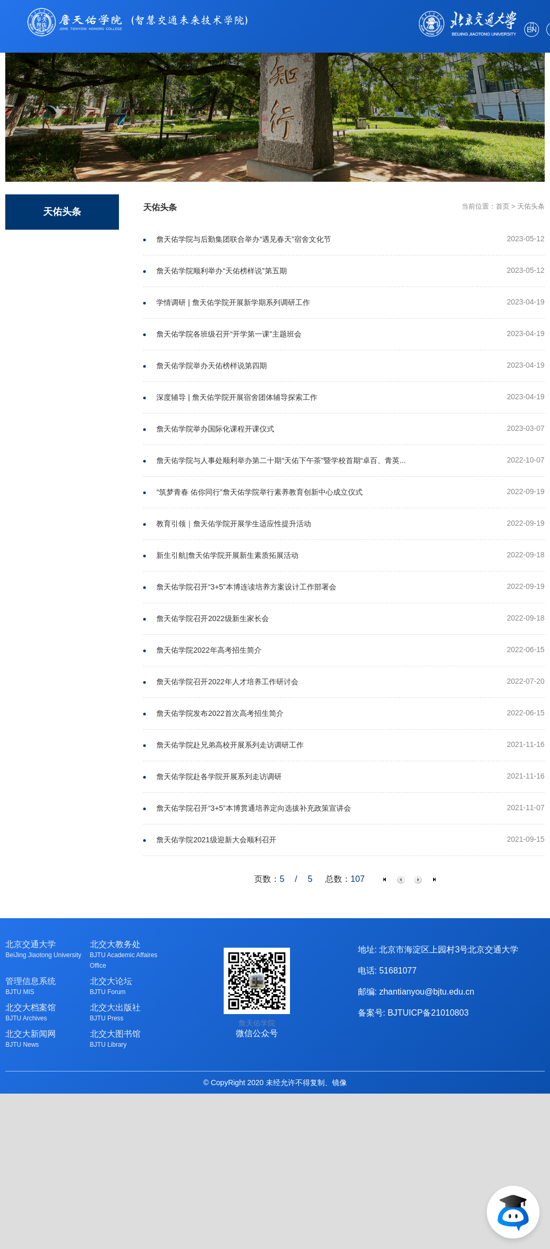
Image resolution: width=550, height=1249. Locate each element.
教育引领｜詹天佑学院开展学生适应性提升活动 (233, 523)
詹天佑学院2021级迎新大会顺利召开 (216, 839)
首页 (502, 206)
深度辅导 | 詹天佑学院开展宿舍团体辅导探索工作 (236, 397)
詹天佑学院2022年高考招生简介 (208, 650)
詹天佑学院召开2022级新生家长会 (212, 618)
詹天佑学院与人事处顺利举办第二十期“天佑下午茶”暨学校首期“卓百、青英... (281, 460)
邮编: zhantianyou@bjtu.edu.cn (416, 991)
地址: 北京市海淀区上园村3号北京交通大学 (438, 949)
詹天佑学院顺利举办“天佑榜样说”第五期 (221, 271)
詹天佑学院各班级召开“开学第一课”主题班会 (228, 334)
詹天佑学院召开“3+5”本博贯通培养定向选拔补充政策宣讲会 (253, 808)
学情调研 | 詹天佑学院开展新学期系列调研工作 (232, 302)
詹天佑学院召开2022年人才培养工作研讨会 (227, 681)
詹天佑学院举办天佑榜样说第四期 (211, 365)
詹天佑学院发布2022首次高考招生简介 (219, 713)
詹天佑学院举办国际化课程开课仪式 (215, 429)
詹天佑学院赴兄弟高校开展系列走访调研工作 (230, 745)
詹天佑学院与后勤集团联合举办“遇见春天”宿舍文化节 (243, 239)
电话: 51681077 (387, 970)
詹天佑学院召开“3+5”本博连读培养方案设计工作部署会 (246, 587)
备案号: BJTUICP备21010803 (413, 1012)
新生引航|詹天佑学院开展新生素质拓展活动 (227, 555)
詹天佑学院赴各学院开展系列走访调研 (219, 776)
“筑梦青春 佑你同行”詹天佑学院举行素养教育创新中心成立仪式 (259, 492)
